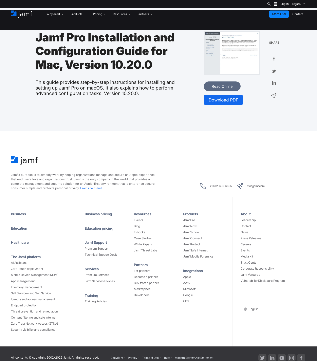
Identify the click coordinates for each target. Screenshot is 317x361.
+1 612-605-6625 (213, 187)
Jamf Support (96, 243)
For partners (142, 271)
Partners (141, 265)
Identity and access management (33, 300)
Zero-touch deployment (27, 269)
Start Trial (279, 14)
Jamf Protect (191, 245)
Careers (246, 245)
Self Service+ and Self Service (31, 294)
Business (18, 215)
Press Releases (251, 239)
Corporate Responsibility (257, 269)
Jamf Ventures (250, 275)
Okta (186, 302)
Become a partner (146, 277)
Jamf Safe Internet (195, 251)
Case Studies (143, 239)
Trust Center (249, 263)
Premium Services (97, 275)
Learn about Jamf (92, 189)
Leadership (248, 221)
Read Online (222, 86)
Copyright (117, 358)
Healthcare (20, 243)
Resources (143, 215)
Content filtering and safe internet (33, 318)
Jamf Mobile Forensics (198, 257)
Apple (187, 277)
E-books (139, 233)
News (244, 233)
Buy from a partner (146, 283)
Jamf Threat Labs (145, 251)
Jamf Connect (192, 239)
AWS (186, 283)
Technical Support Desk (101, 255)
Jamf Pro (189, 221)
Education (19, 229)
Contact (246, 227)
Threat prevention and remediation (34, 312)
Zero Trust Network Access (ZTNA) (34, 324)
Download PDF (225, 100)
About (246, 215)
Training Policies (96, 302)
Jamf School (191, 233)
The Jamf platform (26, 257)
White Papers (143, 245)
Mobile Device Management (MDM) (34, 275)
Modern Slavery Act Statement (199, 358)
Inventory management (26, 287)
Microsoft (189, 289)
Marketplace (142, 289)
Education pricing (100, 229)
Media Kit (247, 257)
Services (92, 269)
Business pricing (99, 215)
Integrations (193, 271)
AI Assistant (19, 263)
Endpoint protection (24, 306)
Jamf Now (190, 227)
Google (188, 296)
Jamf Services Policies (100, 281)
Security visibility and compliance (33, 330)
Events (138, 221)
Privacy (133, 358)
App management (23, 281)
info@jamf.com (253, 187)
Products (191, 215)
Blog (137, 227)
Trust (169, 358)
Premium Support (96, 249)
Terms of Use (152, 358)
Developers (142, 296)
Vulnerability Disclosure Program (263, 281)
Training (92, 295)
